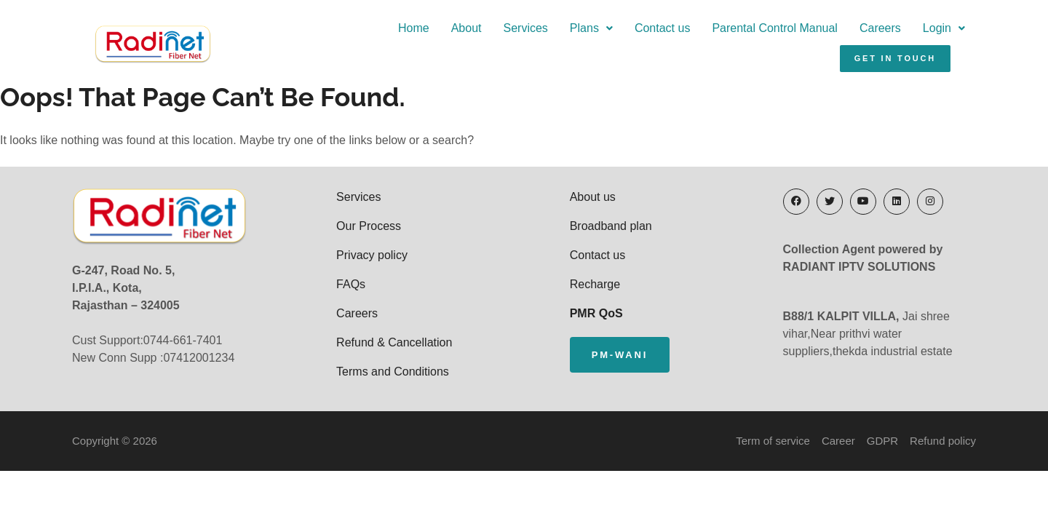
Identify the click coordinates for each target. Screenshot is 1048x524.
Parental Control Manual (639, 34)
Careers (744, 34)
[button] (455, 34)
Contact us (526, 34)
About (329, 34)
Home (277, 34)
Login (808, 34)
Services (389, 34)
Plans (455, 34)
